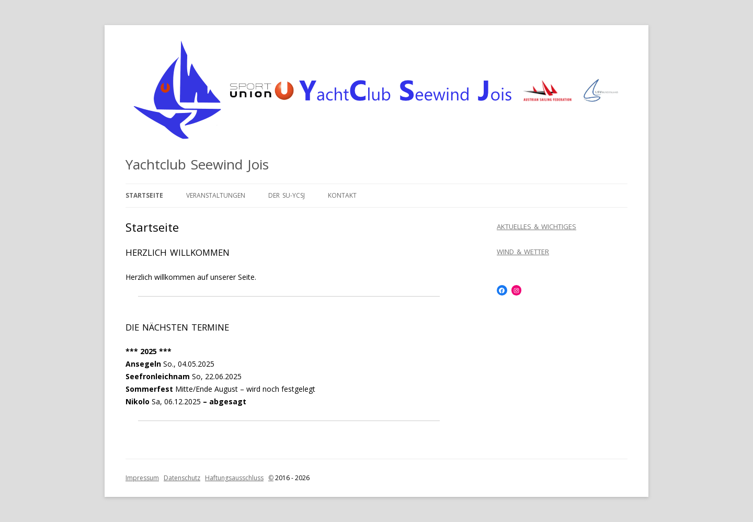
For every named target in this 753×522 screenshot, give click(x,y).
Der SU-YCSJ (286, 195)
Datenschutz (182, 477)
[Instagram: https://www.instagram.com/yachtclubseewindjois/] (516, 290)
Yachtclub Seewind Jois (197, 164)
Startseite (144, 195)
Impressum (142, 477)
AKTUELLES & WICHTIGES (536, 226)
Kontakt (342, 195)
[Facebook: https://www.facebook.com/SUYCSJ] (502, 290)
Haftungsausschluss (234, 477)
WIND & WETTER (523, 251)
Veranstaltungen (215, 195)
